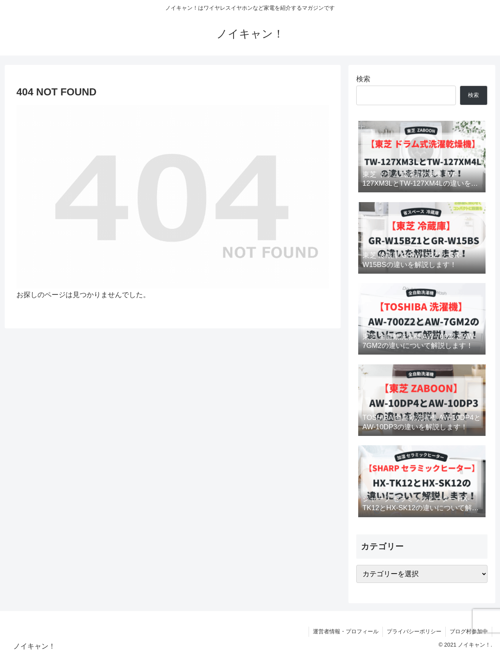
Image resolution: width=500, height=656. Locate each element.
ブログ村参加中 (469, 631)
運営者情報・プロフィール (346, 631)
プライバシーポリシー (414, 631)
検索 (363, 79)
